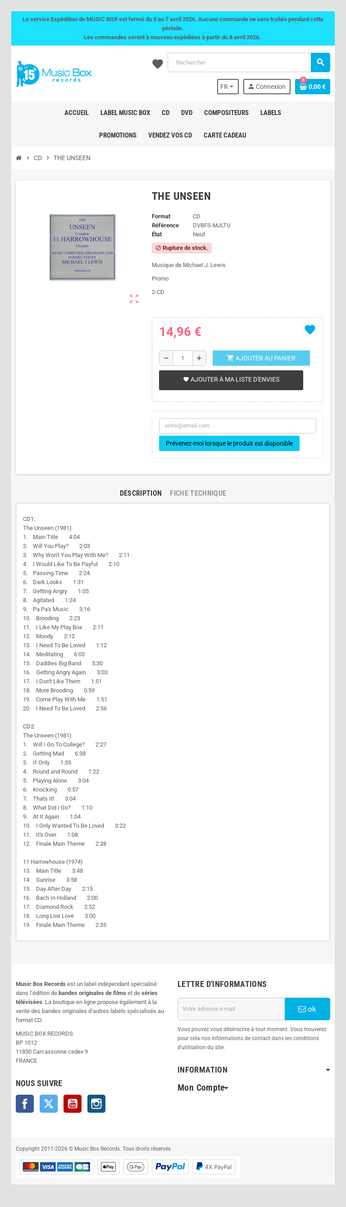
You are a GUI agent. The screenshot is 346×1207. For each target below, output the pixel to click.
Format (161, 216)
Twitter (48, 1104)
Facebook (24, 1104)
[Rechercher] (249, 62)
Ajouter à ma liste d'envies (231, 379)
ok (308, 1009)
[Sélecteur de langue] (228, 86)
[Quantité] (183, 358)
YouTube (72, 1104)
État (157, 234)
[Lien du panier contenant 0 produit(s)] (313, 86)
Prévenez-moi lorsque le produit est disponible (229, 443)
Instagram (96, 1104)
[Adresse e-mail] (231, 1009)
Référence (165, 225)
